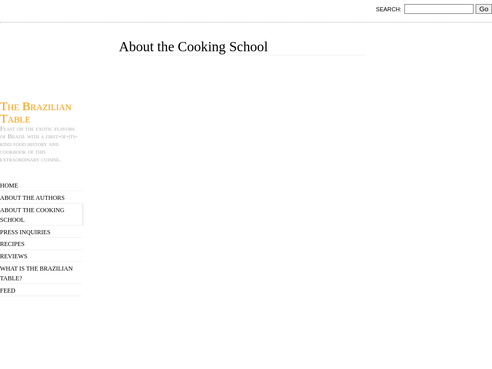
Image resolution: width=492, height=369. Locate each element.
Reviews (13, 256)
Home (9, 185)
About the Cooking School (32, 215)
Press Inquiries (25, 232)
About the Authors (32, 197)
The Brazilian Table (36, 112)
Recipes (12, 244)
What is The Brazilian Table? (36, 273)
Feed (7, 290)
